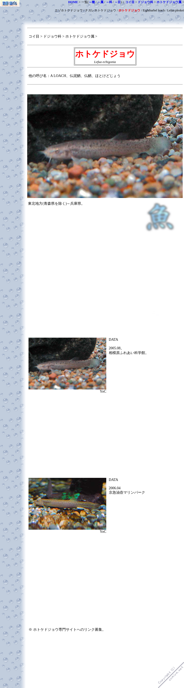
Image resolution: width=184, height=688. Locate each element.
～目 (118, 2)
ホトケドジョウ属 (169, 2)
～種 (92, 2)
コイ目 (130, 2)
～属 (100, 2)
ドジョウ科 (145, 2)
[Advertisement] (105, 273)
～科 (109, 2)
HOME (73, 2)
